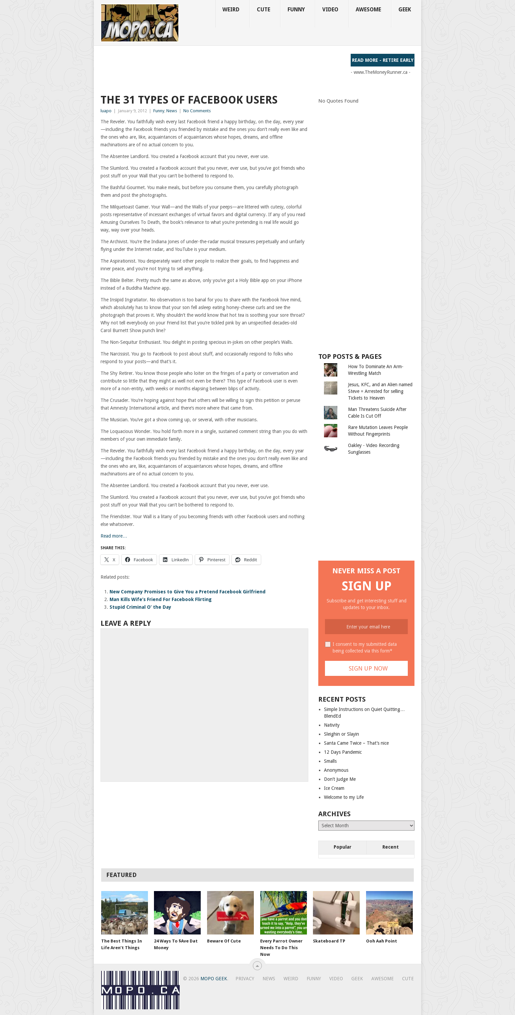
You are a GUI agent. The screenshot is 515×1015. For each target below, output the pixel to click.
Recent (390, 847)
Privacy (244, 978)
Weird (230, 9)
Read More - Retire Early (382, 60)
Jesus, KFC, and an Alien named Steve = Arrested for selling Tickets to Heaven (380, 391)
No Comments (197, 110)
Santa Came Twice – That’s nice (356, 743)
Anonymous (336, 770)
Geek (404, 9)
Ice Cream (334, 788)
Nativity (332, 725)
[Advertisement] (222, 69)
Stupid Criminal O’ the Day (140, 607)
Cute (263, 9)
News (171, 110)
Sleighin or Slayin (341, 734)
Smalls (330, 761)
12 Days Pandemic (343, 752)
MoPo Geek (213, 978)
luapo (106, 110)
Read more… (114, 536)
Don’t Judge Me (340, 779)
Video (330, 9)
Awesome (368, 9)
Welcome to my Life (344, 797)
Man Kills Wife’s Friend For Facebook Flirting (161, 599)
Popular (342, 847)
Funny (296, 9)
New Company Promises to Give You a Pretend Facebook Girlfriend (188, 591)
